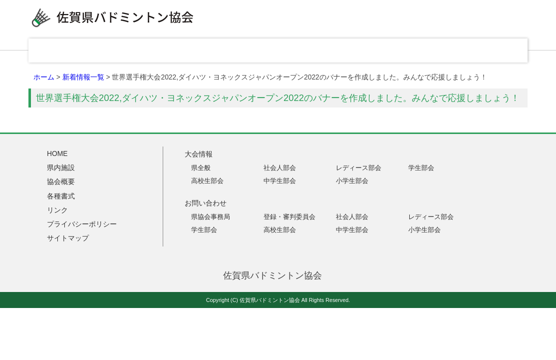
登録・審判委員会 (289, 216)
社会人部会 (280, 168)
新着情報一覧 (83, 77)
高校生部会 (207, 180)
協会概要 (283, 50)
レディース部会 (358, 168)
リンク (423, 50)
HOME (68, 50)
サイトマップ (68, 238)
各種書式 (353, 50)
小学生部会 (352, 180)
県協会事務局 (210, 216)
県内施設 (213, 50)
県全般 (201, 168)
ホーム (43, 77)
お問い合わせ (493, 50)
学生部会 (421, 168)
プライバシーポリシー (82, 224)
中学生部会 (280, 180)
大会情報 (143, 50)
